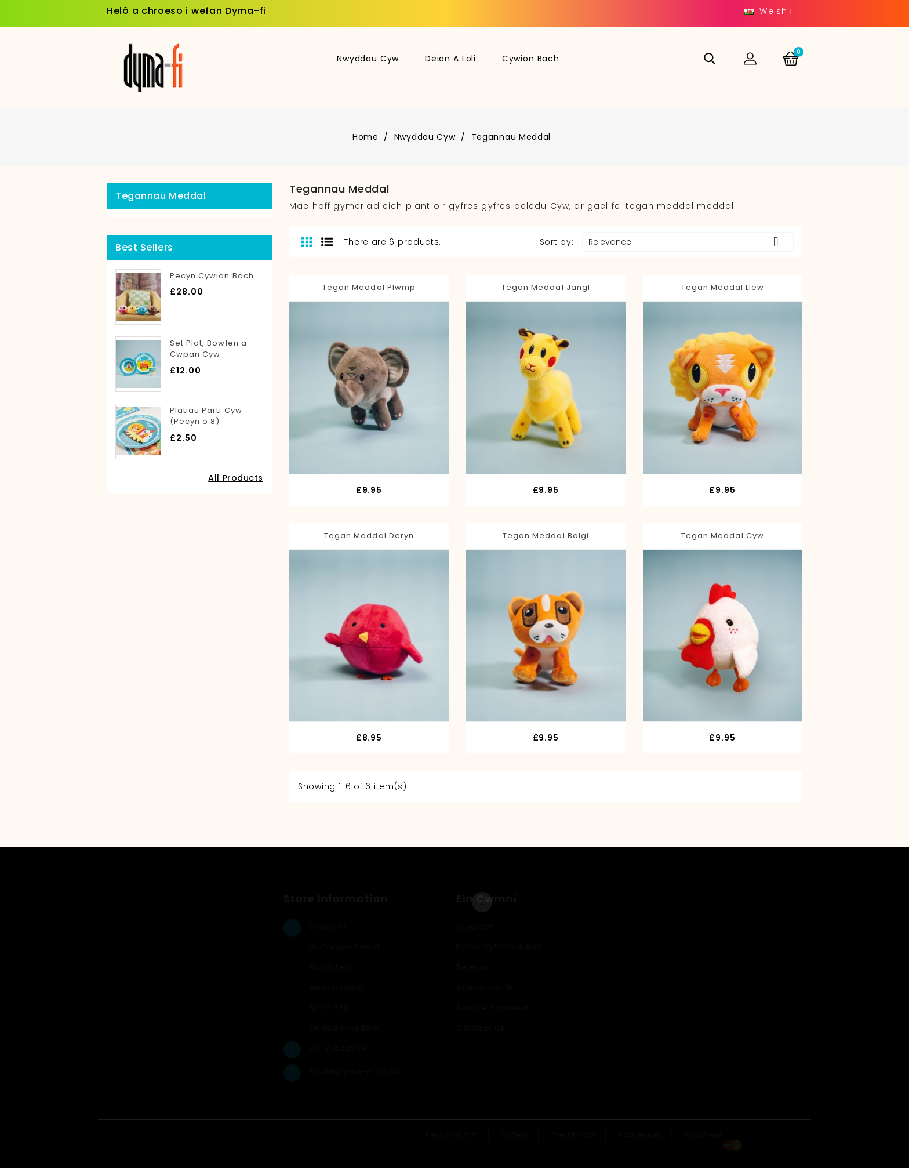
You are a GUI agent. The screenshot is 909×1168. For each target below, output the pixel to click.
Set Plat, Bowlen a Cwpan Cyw (208, 349)
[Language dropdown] (769, 11)
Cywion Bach (530, 58)
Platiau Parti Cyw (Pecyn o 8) (206, 416)
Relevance (687, 241)
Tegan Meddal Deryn (369, 535)
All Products (235, 478)
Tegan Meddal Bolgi (546, 535)
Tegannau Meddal (160, 195)
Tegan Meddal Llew (723, 287)
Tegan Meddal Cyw (722, 535)
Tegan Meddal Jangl (545, 287)
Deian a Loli (450, 58)
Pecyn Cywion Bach (212, 275)
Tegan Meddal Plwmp (369, 287)
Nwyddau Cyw (368, 58)
